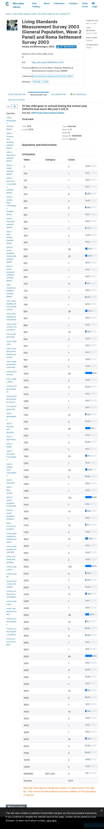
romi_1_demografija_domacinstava (11, 317)
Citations (73, 3)
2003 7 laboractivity (9, 490)
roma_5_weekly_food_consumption (11, 594)
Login (94, 5)
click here (51, 820)
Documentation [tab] (58, 94)
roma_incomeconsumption (11, 642)
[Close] (102, 810)
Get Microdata (66, 47)
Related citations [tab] (16, 100)
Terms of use (85, 5)
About (47, 3)
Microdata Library (18, 5)
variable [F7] (64, 14)
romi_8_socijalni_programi (11, 389)
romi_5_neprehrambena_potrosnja (11, 364)
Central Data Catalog (21, 14)
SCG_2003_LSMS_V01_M (48, 14)
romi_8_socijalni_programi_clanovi (11, 399)
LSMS (33, 14)
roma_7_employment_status (11, 611)
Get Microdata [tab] (78, 94)
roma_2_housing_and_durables (11, 559)
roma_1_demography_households (11, 549)
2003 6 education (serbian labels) (47, 113)
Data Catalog (36, 5)
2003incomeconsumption (11, 526)
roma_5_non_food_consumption (11, 584)
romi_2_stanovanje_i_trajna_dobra (11, 327)
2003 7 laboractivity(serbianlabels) (9, 237)
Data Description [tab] (38, 95)
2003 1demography (11, 416)
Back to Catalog (16, 807)
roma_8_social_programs (11, 621)
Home (8, 14)
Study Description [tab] (17, 94)
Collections (59, 3)
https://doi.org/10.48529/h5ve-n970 (48, 62)
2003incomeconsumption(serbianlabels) (11, 291)
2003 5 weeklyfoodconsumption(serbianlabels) (11, 205)
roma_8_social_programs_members (11, 632)
